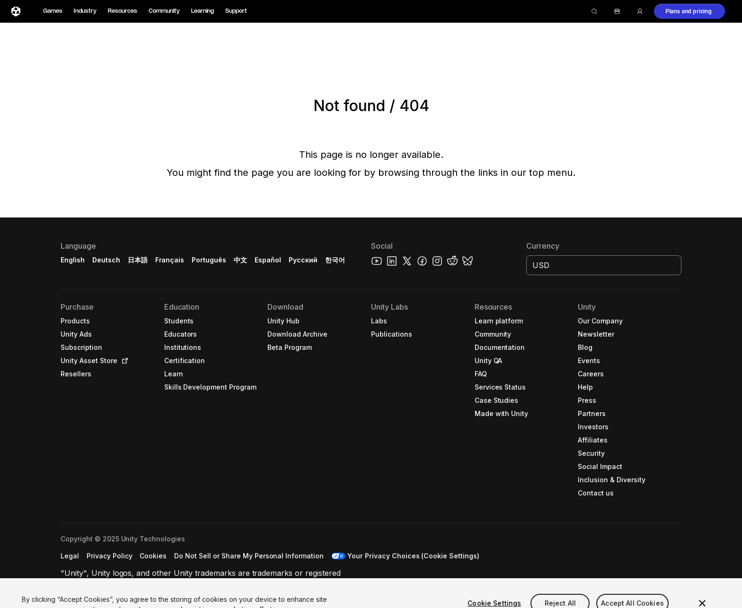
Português (209, 260)
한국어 (335, 260)
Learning (202, 11)
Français (170, 260)
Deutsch (106, 260)
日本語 (138, 260)
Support (236, 11)
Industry (85, 11)
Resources (122, 11)
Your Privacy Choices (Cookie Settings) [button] (413, 556)
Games (52, 11)
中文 (240, 260)
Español (268, 260)
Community (164, 11)
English (73, 260)
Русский (303, 260)
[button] (689, 11)
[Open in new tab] (123, 361)
